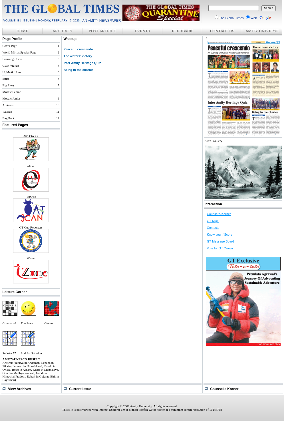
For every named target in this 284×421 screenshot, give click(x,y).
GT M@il (213, 221)
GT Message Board (220, 241)
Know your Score (219, 234)
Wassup (7, 111)
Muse (6, 78)
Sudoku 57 (9, 353)
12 (57, 118)
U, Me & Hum (12, 72)
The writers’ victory (78, 56)
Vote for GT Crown (220, 248)
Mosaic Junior (12, 98)
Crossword (9, 323)
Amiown (8, 105)
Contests (213, 227)
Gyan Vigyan (11, 65)
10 (57, 105)
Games (48, 323)
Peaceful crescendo (78, 49)
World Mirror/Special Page (20, 52)
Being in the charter (78, 70)
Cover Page (10, 45)
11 (57, 111)
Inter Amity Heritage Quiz (82, 63)
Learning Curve (12, 59)
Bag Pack (9, 118)
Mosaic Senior (12, 92)
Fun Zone (27, 323)
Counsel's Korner (219, 214)
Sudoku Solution (31, 353)
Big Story (9, 85)
